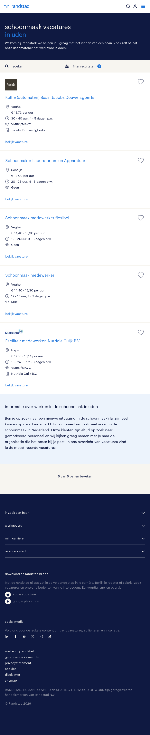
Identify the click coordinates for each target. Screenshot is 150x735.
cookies (10, 668)
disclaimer (12, 674)
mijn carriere (14, 538)
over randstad (15, 551)
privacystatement (18, 663)
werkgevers (13, 525)
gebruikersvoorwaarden (22, 657)
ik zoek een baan (17, 512)
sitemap (11, 680)
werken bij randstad (19, 651)
